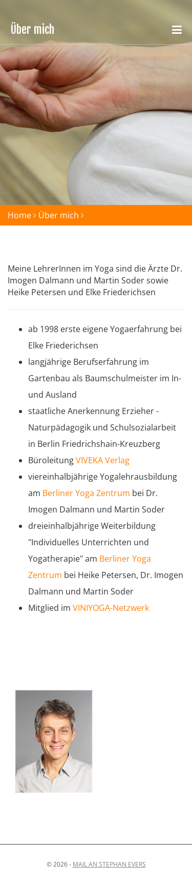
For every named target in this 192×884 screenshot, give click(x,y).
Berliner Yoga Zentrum (86, 493)
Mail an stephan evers (109, 864)
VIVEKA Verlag (103, 460)
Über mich (58, 215)
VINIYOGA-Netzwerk (111, 607)
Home (19, 215)
